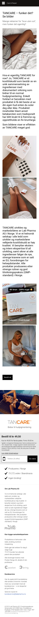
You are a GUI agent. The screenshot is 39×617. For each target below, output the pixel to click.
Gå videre (32, 459)
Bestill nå (7, 377)
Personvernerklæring (11, 613)
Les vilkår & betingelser (10, 453)
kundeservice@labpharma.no (15, 594)
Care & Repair (12, 3)
